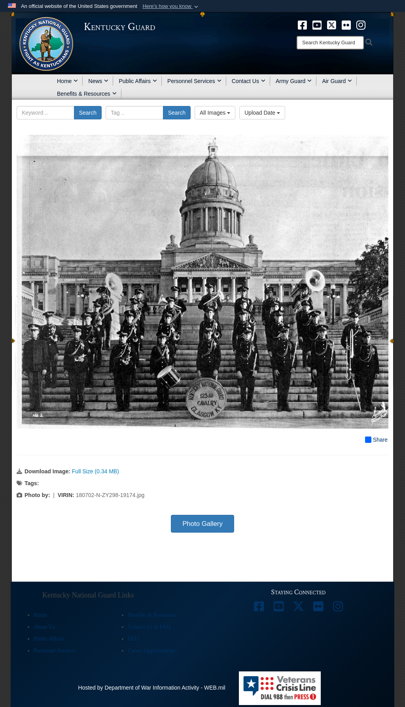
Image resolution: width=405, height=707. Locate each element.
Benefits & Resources (87, 94)
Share (376, 440)
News (98, 81)
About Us (44, 627)
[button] (171, 6)
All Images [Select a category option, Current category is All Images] (215, 113)
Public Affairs (138, 81)
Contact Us (248, 81)
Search (88, 113)
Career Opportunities (151, 651)
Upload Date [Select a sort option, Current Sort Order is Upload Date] (262, 113)
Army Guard (294, 81)
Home (67, 81)
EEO (133, 639)
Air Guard (337, 81)
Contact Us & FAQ (149, 627)
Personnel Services (194, 81)
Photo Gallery (202, 523)
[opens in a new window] (302, 24)
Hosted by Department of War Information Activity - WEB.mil (151, 687)
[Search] (330, 42)
